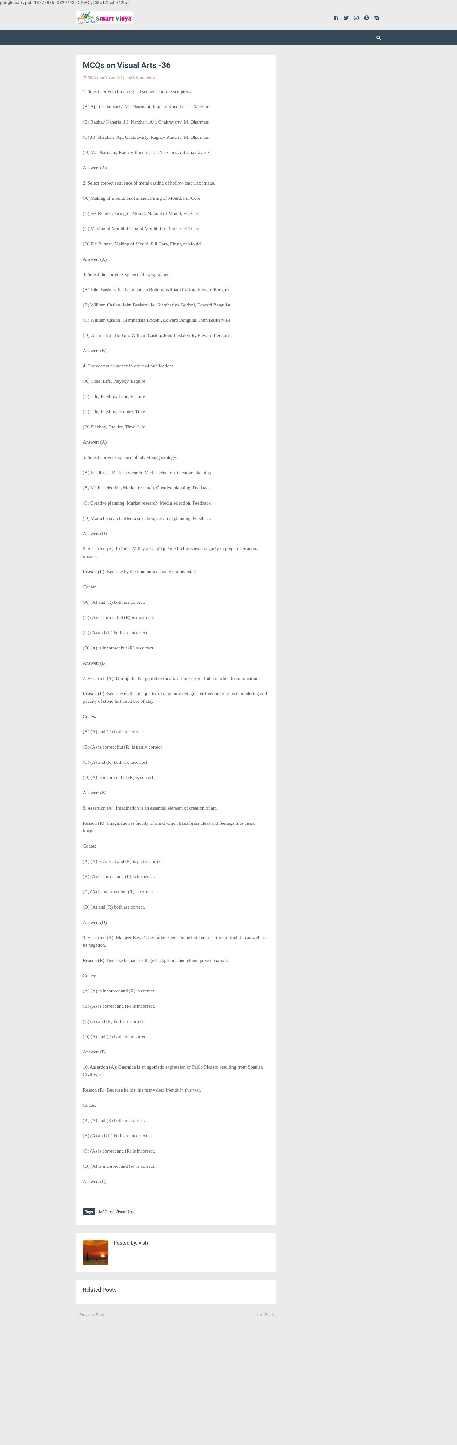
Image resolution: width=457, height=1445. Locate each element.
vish (142, 1241)
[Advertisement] (176, 1375)
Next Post (264, 1313)
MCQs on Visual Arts (106, 77)
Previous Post (91, 1313)
